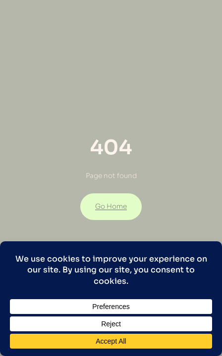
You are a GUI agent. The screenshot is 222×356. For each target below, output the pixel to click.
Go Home (111, 206)
